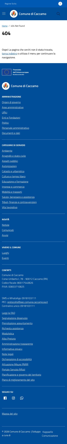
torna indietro (9, 53)
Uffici (4, 112)
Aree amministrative (13, 107)
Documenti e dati (11, 133)
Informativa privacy (12, 349)
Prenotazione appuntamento (17, 323)
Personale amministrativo (15, 128)
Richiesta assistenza (13, 328)
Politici (5, 123)
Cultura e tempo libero (13, 176)
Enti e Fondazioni (11, 118)
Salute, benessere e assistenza (18, 197)
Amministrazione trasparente (17, 344)
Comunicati (8, 230)
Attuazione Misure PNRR (15, 364)
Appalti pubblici (10, 161)
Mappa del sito (9, 414)
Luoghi (5, 253)
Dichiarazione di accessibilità (17, 359)
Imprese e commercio (13, 187)
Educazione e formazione (15, 181)
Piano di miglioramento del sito (18, 380)
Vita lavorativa (9, 207)
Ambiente (7, 151)
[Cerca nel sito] (58, 14)
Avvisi (5, 235)
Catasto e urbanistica (13, 171)
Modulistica (8, 333)
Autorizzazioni (9, 166)
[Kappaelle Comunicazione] (53, 434)
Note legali (7, 354)
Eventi (5, 258)
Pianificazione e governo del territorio (21, 375)
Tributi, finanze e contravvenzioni (19, 202)
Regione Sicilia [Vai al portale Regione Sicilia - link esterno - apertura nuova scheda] (10, 3)
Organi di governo (11, 102)
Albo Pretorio (9, 339)
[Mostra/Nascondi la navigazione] (4, 13)
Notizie (5, 225)
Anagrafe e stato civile (14, 156)
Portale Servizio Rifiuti (13, 369)
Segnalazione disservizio (15, 318)
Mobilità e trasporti (12, 192)
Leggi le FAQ (8, 313)
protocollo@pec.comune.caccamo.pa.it (27, 302)
